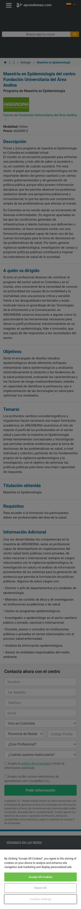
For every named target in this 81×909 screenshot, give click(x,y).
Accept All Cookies (40, 877)
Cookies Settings (40, 899)
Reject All (41, 887)
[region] (40, 879)
